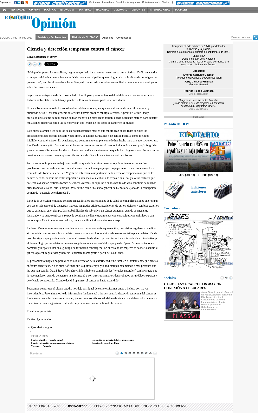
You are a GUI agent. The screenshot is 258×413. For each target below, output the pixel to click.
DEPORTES (138, 9)
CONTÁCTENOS (77, 406)
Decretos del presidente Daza (105, 343)
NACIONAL (102, 9)
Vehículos (94, 2)
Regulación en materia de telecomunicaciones (113, 340)
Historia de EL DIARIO (85, 37)
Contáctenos (123, 37)
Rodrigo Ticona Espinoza (199, 90)
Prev (117, 353)
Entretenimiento (151, 2)
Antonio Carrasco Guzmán (198, 74)
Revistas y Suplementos (52, 37)
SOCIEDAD (84, 9)
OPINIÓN (34, 9)
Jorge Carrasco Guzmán (198, 81)
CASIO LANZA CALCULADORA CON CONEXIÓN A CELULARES (193, 286)
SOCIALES (181, 9)
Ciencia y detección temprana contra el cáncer (52, 343)
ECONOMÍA (67, 9)
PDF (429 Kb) (210, 175)
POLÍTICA (50, 9)
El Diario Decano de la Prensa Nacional (46, 23)
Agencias (107, 37)
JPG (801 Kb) (187, 175)
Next (155, 353)
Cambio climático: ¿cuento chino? (47, 340)
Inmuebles (108, 2)
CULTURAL (120, 9)
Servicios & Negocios (128, 2)
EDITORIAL (18, 9)
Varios (165, 2)
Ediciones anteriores (198, 189)
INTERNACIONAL (160, 9)
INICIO (4, 10)
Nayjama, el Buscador (41, 346)
